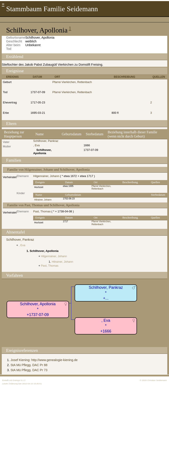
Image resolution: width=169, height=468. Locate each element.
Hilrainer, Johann (43, 200)
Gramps (16, 380)
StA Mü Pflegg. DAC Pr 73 (29, 370)
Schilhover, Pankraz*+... (106, 292)
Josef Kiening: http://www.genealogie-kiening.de (44, 360)
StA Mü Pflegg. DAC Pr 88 (29, 365)
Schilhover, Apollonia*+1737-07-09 (38, 309)
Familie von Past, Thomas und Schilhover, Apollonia (43, 205)
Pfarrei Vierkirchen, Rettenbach (72, 82)
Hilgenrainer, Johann (46, 176)
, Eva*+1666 (105, 325)
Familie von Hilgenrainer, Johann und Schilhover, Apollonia (48, 169)
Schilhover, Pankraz (45, 141)
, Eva (36, 145)
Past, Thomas (42, 211)
